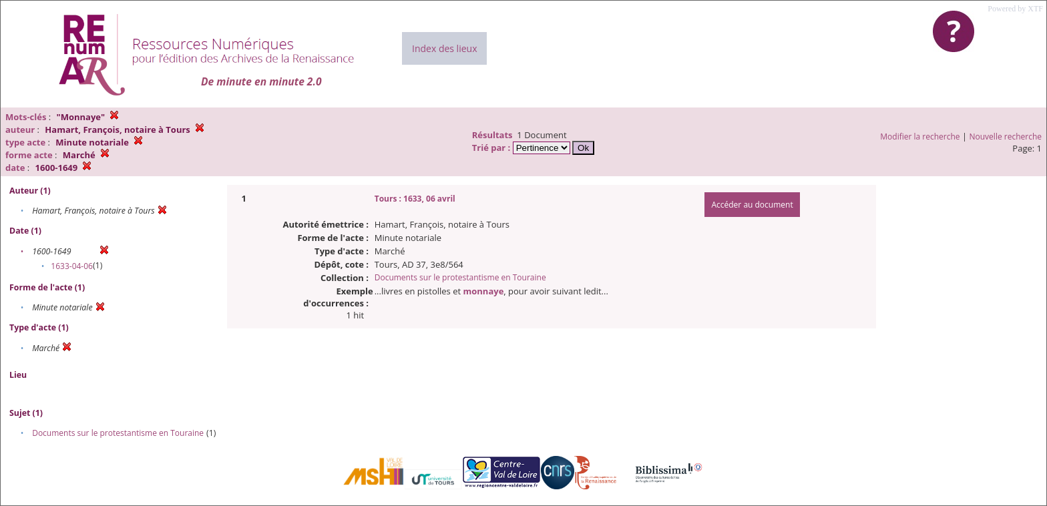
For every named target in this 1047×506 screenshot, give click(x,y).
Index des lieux (444, 48)
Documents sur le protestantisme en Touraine (118, 433)
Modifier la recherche (920, 136)
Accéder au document (752, 204)
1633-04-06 (72, 266)
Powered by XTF (1015, 8)
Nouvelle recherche (1006, 136)
